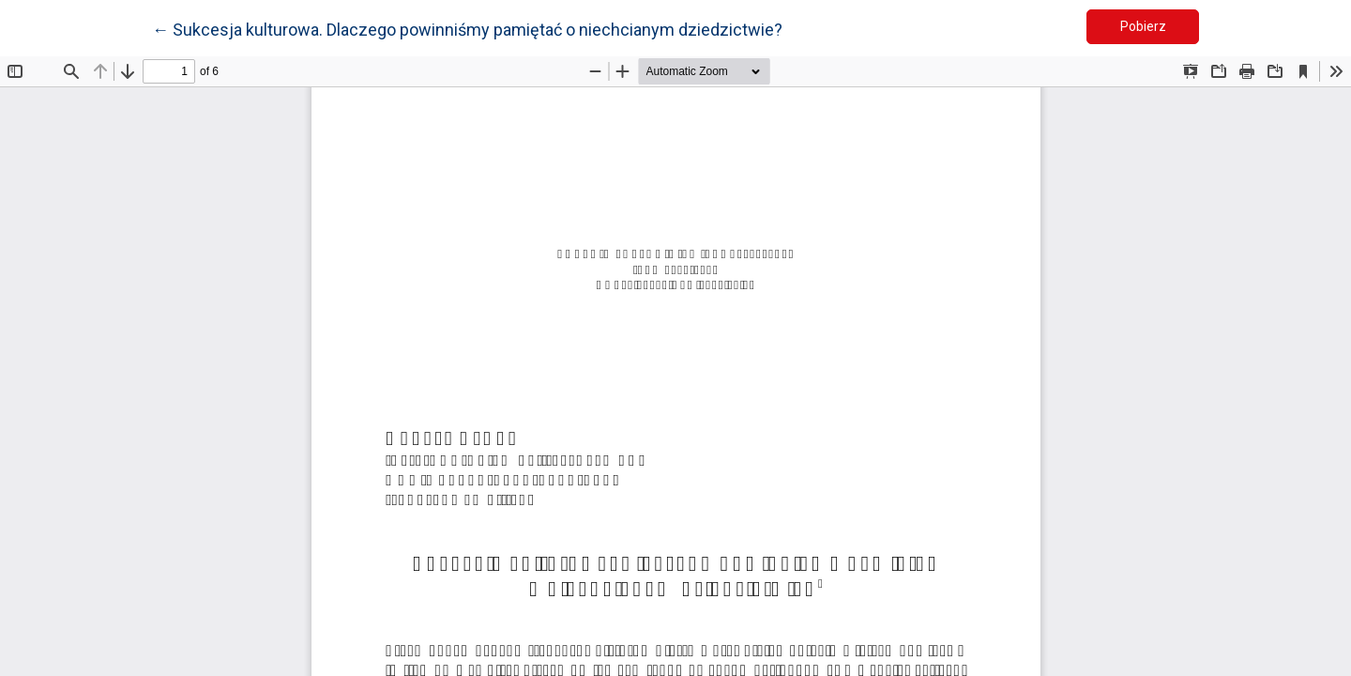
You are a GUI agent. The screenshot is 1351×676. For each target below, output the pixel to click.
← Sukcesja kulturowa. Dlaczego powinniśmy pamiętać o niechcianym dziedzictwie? (467, 28)
